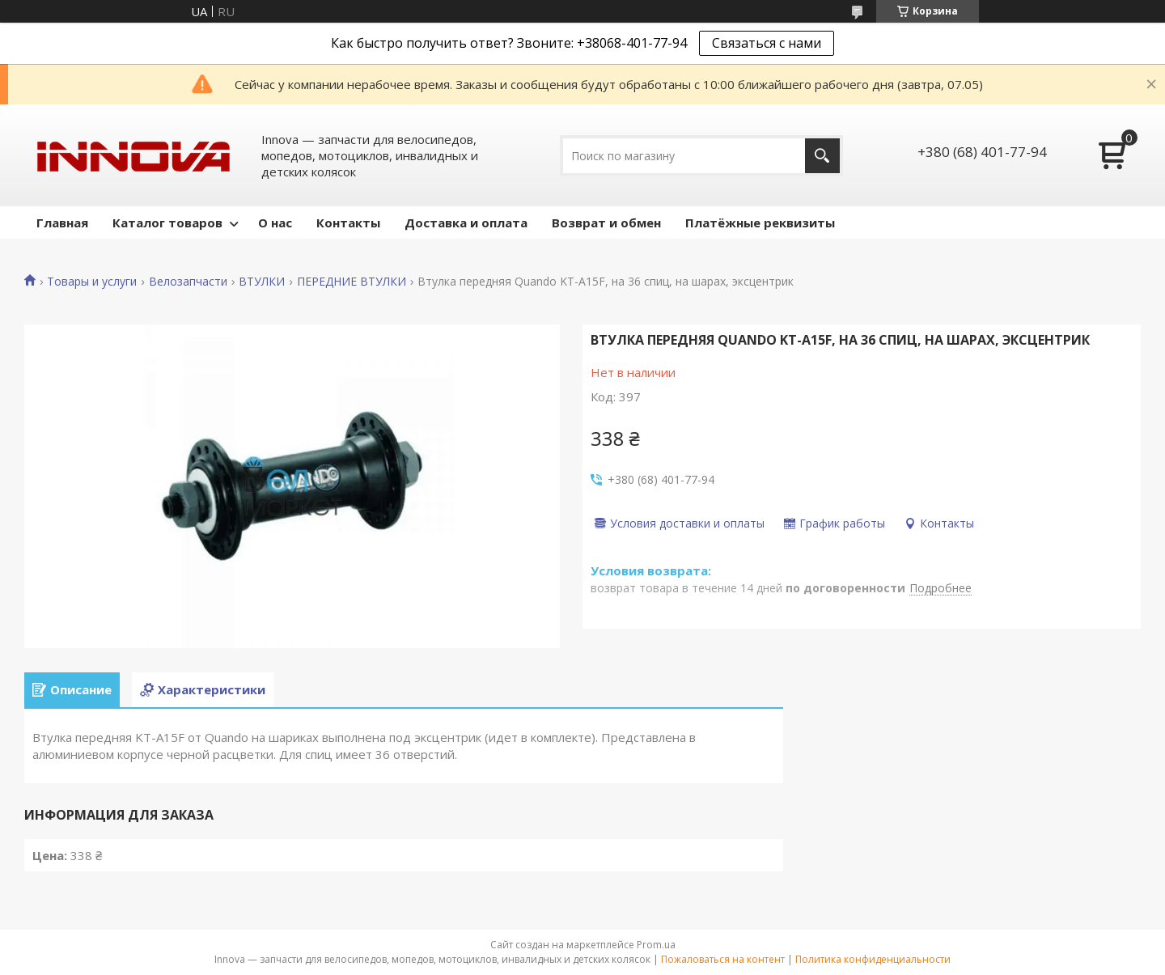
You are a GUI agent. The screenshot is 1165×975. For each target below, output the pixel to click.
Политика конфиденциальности (873, 959)
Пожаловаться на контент (723, 959)
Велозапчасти (188, 281)
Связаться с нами (766, 43)
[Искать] (822, 155)
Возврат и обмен (606, 222)
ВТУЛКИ (262, 281)
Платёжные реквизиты (760, 222)
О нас (275, 222)
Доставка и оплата (466, 222)
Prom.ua (656, 945)
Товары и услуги (92, 281)
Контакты (348, 222)
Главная (62, 222)
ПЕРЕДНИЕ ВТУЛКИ (351, 281)
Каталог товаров (167, 222)
